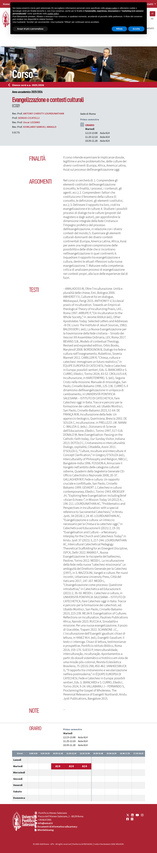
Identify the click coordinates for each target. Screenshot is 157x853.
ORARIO (89, 125)
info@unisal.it (45, 823)
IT (152, 13)
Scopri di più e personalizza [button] (30, 29)
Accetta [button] (136, 29)
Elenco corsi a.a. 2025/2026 (27, 85)
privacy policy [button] (111, 8)
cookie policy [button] (53, 13)
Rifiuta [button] (119, 29)
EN (152, 18)
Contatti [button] (148, 4)
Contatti (149, 28)
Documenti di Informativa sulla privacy (57, 826)
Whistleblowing (45, 830)
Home (6, 4)
